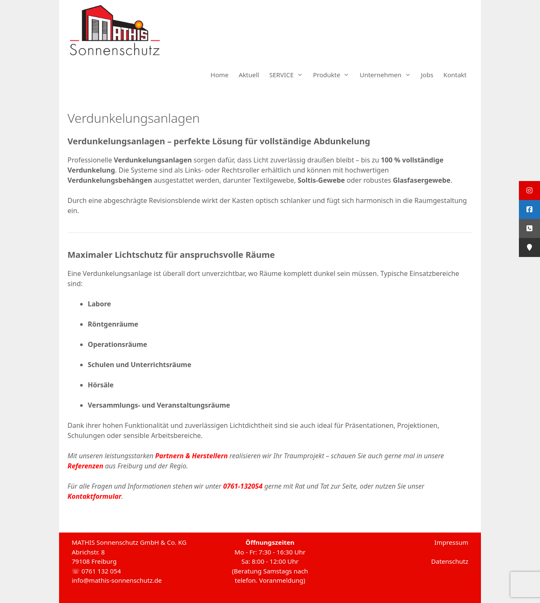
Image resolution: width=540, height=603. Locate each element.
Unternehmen (387, 74)
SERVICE (288, 74)
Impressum (451, 542)
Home (220, 74)
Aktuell (249, 74)
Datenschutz (449, 561)
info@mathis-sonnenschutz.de (117, 580)
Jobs (427, 74)
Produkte (333, 74)
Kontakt (455, 74)
